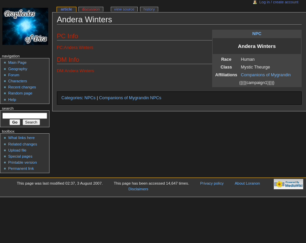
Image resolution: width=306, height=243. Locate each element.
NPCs (90, 98)
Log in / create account (278, 2)
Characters (17, 81)
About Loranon (247, 183)
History (149, 9)
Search (8, 108)
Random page (20, 93)
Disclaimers (138, 189)
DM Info (68, 59)
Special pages (20, 156)
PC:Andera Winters (75, 47)
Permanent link (21, 168)
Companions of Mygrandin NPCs (130, 98)
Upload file (17, 150)
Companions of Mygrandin (266, 75)
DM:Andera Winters (75, 71)
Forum (13, 75)
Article (66, 9)
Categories (71, 98)
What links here (21, 138)
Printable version (22, 162)
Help (12, 100)
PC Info (67, 35)
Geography (17, 69)
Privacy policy (212, 183)
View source (124, 9)
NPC (257, 33)
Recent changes (22, 87)
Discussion (91, 9)
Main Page (17, 62)
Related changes (22, 144)
